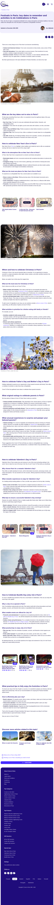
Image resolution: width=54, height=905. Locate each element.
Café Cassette (40, 209)
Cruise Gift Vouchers (9, 841)
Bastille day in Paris (9, 857)
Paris (12, 146)
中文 (34, 879)
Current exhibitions (8, 801)
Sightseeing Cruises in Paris (11, 794)
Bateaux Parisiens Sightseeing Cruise (13, 819)
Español (28, 879)
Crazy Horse (7, 827)
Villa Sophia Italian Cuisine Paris (9, 210)
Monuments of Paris (9, 805)
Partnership (7, 782)
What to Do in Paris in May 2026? (12, 755)
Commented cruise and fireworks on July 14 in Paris (43, 667)
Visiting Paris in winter (38, 294)
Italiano (39, 879)
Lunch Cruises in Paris (9, 797)
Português (22, 882)
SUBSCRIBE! (27, 762)
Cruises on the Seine (9, 792)
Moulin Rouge (7, 823)
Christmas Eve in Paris (9, 855)
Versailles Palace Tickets (10, 829)
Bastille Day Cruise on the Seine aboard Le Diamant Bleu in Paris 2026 (26, 667)
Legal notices (7, 776)
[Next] (51, 203)
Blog (5, 784)
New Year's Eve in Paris (10, 851)
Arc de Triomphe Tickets (10, 831)
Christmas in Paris (22, 291)
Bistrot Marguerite (24, 535)
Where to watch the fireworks (10, 743)
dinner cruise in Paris (42, 303)
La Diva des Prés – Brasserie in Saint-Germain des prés (27, 210)
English (14, 879)
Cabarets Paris (7, 799)
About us (6, 774)
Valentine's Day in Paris (10, 853)
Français (8, 879)
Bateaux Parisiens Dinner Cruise (12, 817)
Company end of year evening (25, 743)
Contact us (6, 780)
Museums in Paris (8, 803)
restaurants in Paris (32, 410)
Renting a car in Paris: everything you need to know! (17, 757)
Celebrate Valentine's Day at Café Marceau (43, 536)
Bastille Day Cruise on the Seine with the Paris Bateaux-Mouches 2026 (9, 667)
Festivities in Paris (5, 9)
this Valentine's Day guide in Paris (32, 491)
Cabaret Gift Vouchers (9, 843)
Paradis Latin (7, 825)
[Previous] (2, 203)
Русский (46, 879)
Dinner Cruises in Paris (9, 795)
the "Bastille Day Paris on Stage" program (18, 621)
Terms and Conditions (9, 778)
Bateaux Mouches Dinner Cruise (12, 815)
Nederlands (31, 882)
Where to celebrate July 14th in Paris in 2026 (43, 743)
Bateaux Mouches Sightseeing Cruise (13, 813)
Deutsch (21, 879)
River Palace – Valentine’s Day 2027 (9, 536)
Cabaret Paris (33, 424)
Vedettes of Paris (8, 821)
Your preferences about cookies (11, 865)
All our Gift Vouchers (9, 839)
